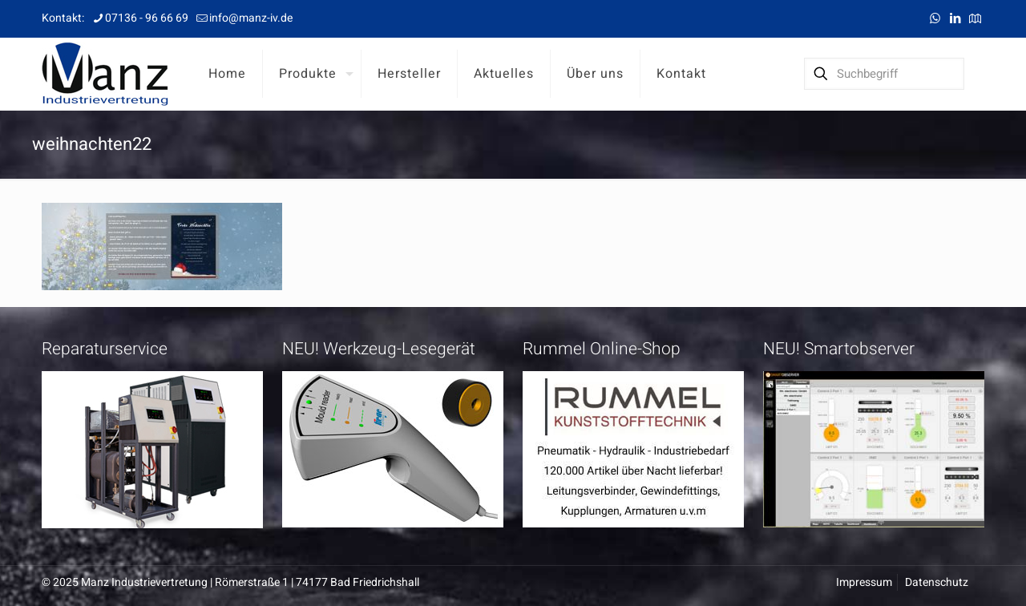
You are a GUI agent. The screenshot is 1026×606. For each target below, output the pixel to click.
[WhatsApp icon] (935, 18)
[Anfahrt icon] (975, 18)
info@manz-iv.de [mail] (251, 18)
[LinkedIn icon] (955, 18)
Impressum (864, 582)
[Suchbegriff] (884, 74)
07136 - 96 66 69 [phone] (146, 18)
